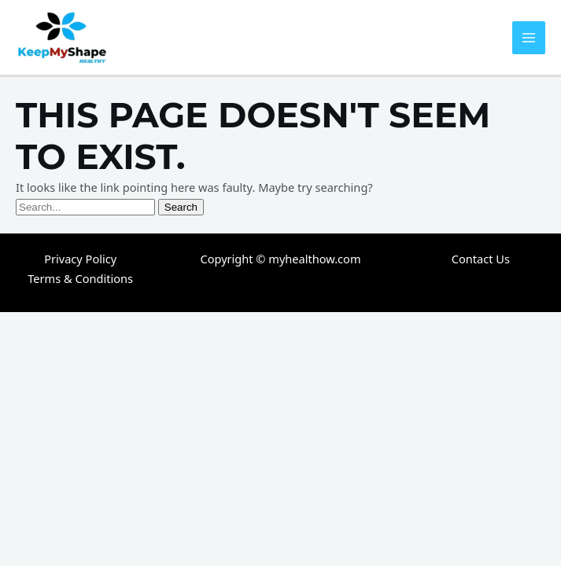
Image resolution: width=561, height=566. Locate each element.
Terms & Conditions (80, 278)
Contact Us (481, 258)
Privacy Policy (80, 258)
